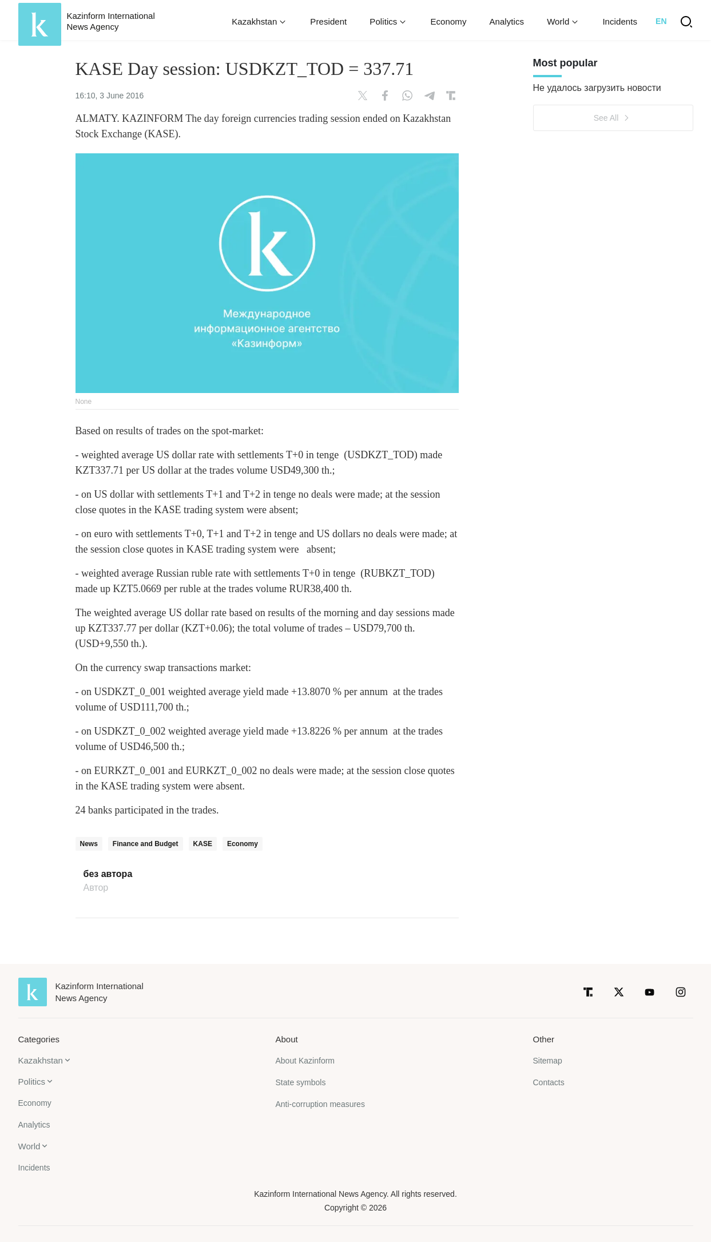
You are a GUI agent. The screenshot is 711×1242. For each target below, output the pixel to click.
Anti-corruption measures (320, 1104)
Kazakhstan (40, 1060)
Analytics (506, 21)
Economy (448, 21)
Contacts (549, 1082)
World (29, 1146)
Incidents (619, 21)
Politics (32, 1081)
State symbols (301, 1082)
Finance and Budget (145, 844)
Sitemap (547, 1060)
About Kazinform (305, 1060)
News (89, 844)
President (328, 21)
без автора (108, 874)
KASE (202, 844)
